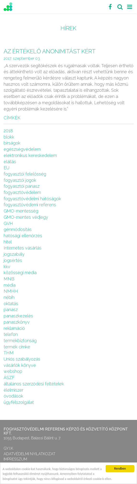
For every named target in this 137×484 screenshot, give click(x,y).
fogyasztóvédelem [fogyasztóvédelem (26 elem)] (22, 192)
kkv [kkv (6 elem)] (7, 266)
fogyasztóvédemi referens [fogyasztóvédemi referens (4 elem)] (30, 204)
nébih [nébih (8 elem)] (9, 297)
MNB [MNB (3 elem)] (9, 278)
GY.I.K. (9, 448)
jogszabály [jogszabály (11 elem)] (14, 254)
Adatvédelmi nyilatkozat (29, 454)
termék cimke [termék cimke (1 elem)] (17, 346)
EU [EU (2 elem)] (6, 167)
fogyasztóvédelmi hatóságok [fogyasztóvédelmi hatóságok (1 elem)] (32, 198)
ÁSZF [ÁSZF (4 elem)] (9, 377)
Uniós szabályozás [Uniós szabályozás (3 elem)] (22, 359)
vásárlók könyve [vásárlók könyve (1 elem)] (20, 365)
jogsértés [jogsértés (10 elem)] (13, 260)
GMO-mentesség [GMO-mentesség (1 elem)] (21, 210)
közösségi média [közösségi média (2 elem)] (20, 272)
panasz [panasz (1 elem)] (11, 309)
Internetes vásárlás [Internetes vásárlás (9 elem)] (22, 247)
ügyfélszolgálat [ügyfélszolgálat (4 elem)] (19, 402)
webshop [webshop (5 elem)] (13, 371)
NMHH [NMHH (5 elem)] (11, 291)
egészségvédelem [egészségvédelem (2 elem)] (22, 149)
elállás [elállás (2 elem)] (10, 161)
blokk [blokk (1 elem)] (9, 136)
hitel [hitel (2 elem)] (8, 241)
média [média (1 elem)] (10, 285)
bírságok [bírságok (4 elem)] (12, 142)
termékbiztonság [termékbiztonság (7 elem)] (20, 340)
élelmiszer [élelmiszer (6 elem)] (13, 390)
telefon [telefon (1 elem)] (11, 334)
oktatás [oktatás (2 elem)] (11, 303)
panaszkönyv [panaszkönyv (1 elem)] (17, 322)
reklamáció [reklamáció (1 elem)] (14, 328)
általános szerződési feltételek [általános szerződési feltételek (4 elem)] (34, 383)
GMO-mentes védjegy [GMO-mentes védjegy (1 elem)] (26, 217)
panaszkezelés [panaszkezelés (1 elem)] (18, 315)
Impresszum (15, 459)
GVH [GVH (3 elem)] (8, 223)
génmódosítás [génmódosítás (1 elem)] (18, 229)
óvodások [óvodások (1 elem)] (13, 396)
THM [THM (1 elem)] (9, 352)
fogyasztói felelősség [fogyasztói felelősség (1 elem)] (25, 173)
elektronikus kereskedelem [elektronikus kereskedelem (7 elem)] (30, 155)
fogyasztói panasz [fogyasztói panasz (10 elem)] (22, 186)
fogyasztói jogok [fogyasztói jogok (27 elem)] (20, 180)
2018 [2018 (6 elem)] (8, 130)
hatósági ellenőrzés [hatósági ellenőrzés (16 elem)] (23, 235)
